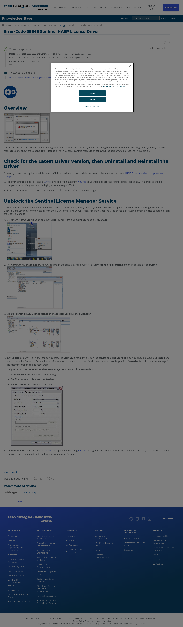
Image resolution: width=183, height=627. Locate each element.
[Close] (130, 66)
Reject (92, 100)
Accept (92, 93)
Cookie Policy (108, 86)
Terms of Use (120, 86)
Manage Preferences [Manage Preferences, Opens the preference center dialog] (92, 106)
